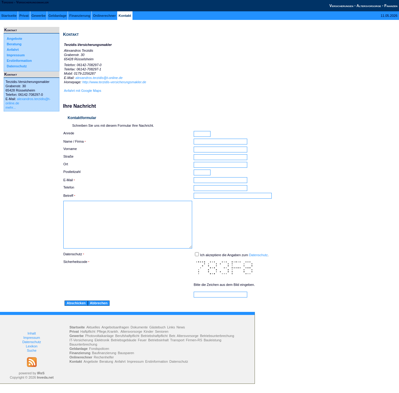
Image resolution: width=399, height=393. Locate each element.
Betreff (68, 195)
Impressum (16, 55)
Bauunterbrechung (83, 353)
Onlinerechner (104, 15)
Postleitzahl (71, 172)
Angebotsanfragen (115, 336)
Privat (24, 15)
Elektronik (102, 349)
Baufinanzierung (104, 362)
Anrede (68, 133)
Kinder (149, 340)
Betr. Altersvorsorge (184, 345)
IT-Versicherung (81, 349)
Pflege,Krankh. (108, 340)
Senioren (161, 340)
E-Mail (68, 180)
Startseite (9, 15)
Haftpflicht (87, 340)
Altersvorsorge (131, 340)
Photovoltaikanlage (99, 345)
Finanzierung (79, 15)
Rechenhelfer (104, 366)
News (181, 336)
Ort (65, 164)
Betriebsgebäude (123, 349)
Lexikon (32, 355)
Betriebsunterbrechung (217, 345)
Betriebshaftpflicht (154, 345)
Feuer (142, 349)
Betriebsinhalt (158, 349)
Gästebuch (157, 336)
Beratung (14, 44)
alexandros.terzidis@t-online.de (98, 78)
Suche (31, 359)
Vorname (70, 149)
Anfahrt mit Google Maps (82, 90)
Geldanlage (57, 15)
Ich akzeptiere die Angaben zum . (249, 264)
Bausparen (126, 362)
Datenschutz (17, 66)
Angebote (14, 38)
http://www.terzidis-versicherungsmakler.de (114, 82)
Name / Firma (73, 141)
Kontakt (125, 15)
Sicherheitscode (75, 271)
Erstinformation (19, 60)
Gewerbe (39, 15)
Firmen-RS (194, 349)
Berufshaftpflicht (127, 345)
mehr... (11, 107)
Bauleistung (213, 349)
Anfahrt (13, 49)
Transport (177, 349)
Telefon (68, 187)
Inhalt (32, 342)
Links (171, 336)
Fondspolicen (99, 358)
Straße (68, 156)
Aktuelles (93, 336)
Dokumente (139, 336)
